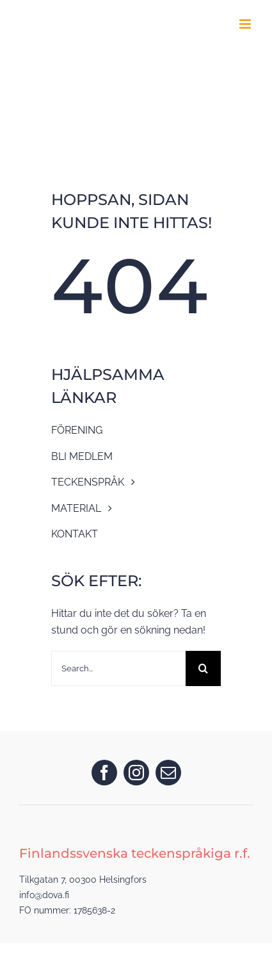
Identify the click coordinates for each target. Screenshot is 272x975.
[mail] (168, 772)
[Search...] (118, 668)
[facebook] (104, 772)
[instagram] (136, 772)
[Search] (203, 668)
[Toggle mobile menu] (246, 24)
